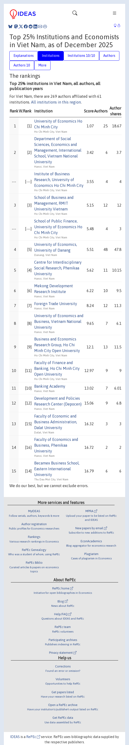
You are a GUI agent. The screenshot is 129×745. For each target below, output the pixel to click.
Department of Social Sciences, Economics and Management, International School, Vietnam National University (57, 150)
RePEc (33, 737)
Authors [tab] (109, 56)
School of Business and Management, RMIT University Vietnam (54, 203)
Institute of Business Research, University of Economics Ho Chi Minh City (59, 180)
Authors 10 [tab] (21, 65)
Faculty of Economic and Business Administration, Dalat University (55, 422)
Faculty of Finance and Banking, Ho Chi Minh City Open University (57, 368)
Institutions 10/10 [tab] (81, 56)
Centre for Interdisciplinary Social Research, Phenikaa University (58, 268)
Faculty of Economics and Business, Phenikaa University (56, 445)
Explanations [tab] (23, 56)
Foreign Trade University (55, 303)
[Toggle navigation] (75, 14)
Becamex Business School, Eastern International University (56, 469)
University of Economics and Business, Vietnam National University (59, 321)
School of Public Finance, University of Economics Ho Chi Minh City (58, 227)
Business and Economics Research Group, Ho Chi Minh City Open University (57, 345)
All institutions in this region (56, 102)
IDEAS (15, 737)
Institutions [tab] (50, 56)
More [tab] (42, 65)
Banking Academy (49, 386)
